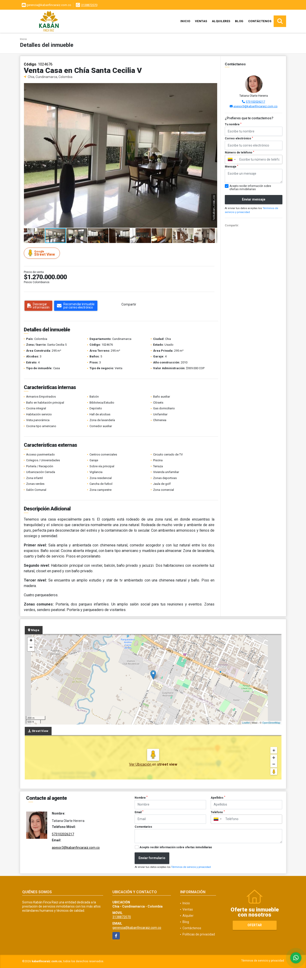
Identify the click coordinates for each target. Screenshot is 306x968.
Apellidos (218, 797)
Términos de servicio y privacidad (191, 867)
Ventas (201, 21)
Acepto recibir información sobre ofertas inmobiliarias (175, 847)
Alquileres (221, 21)
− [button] (30, 647)
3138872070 (89, 5)
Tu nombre (233, 124)
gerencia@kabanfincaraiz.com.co (136, 927)
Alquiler (188, 915)
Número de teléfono (239, 152)
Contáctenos (260, 21)
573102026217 (255, 101)
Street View (42, 253)
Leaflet (246, 722)
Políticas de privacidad (198, 934)
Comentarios (143, 826)
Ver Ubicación (140, 764)
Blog (239, 21)
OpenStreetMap (271, 722)
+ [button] (30, 640)
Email (139, 812)
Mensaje (231, 166)
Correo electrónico (239, 138)
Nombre (141, 797)
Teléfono (218, 812)
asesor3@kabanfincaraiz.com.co (255, 106)
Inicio (185, 21)
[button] (213, 87)
